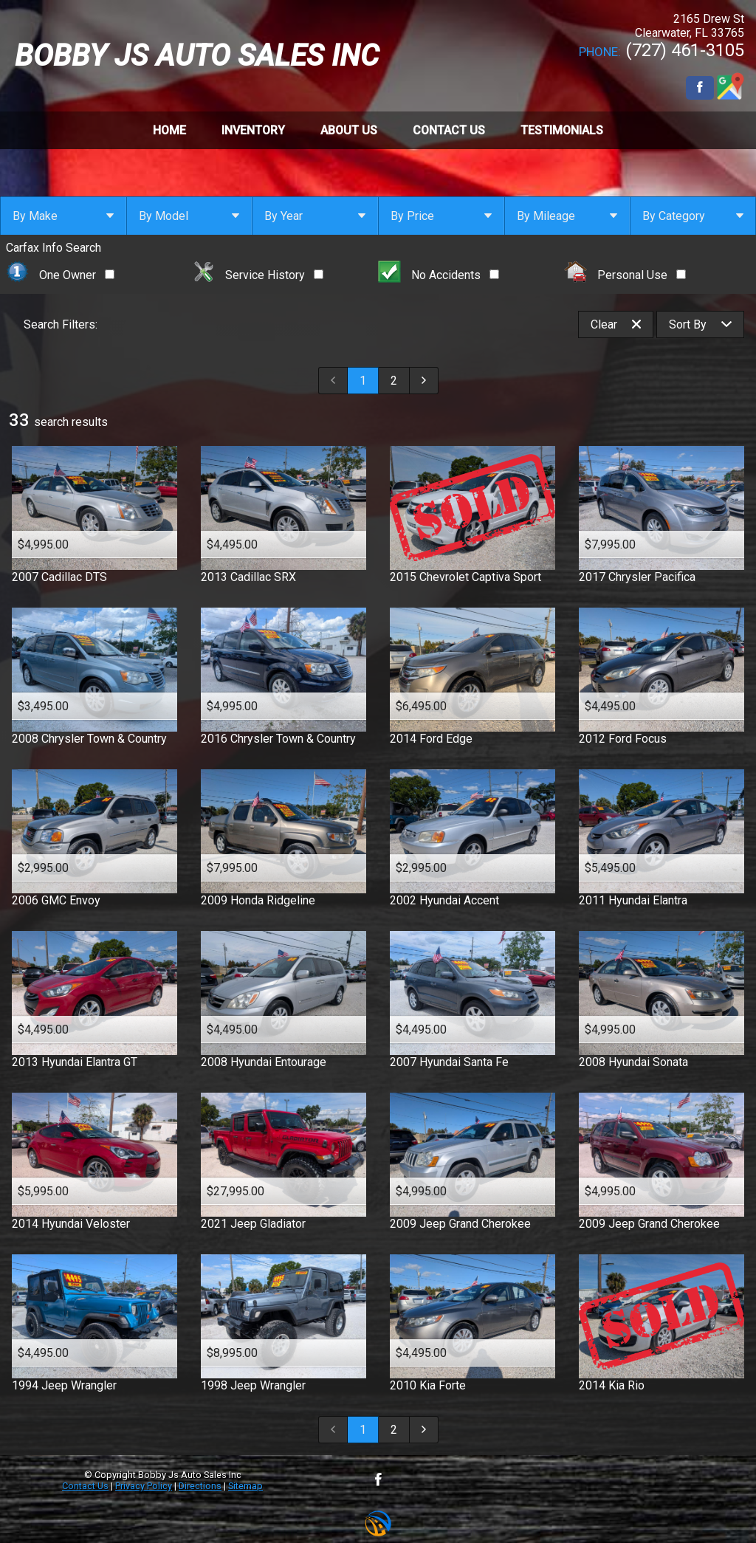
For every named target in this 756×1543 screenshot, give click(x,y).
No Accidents (438, 275)
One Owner (60, 275)
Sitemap (245, 1485)
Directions (200, 1485)
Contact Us (85, 1485)
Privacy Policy (143, 1485)
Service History (257, 275)
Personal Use (625, 275)
